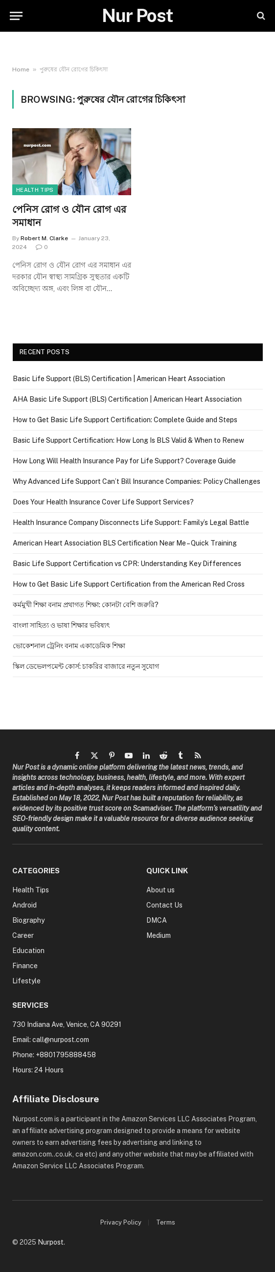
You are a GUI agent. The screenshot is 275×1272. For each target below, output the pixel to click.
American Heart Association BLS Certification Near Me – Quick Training (125, 543)
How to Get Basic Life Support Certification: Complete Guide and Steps (125, 420)
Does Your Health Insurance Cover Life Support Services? (103, 502)
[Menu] (16, 16)
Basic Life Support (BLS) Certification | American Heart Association (119, 379)
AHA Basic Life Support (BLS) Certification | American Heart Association (127, 399)
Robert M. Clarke (44, 238)
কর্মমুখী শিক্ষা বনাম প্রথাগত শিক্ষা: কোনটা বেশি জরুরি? (86, 605)
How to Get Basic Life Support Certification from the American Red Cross (129, 584)
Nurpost (51, 1242)
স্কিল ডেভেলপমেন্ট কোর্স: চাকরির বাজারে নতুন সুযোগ (86, 666)
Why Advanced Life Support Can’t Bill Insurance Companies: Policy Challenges (136, 481)
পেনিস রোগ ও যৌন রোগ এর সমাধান (69, 216)
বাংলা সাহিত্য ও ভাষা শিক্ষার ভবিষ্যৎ (61, 625)
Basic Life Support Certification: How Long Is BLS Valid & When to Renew (128, 440)
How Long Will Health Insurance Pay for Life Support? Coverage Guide (124, 461)
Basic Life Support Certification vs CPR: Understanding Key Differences (127, 564)
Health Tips (35, 190)
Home (20, 69)
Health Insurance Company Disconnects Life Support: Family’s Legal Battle (131, 522)
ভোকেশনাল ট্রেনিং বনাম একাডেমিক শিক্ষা (69, 646)
